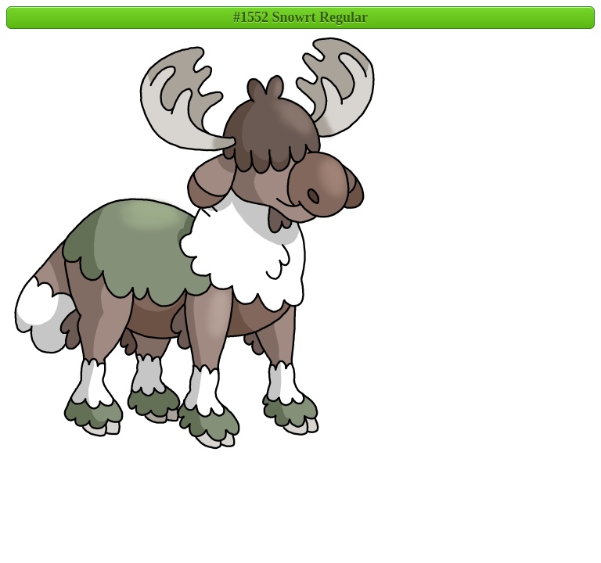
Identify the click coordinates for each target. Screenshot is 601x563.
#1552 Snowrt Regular (300, 17)
